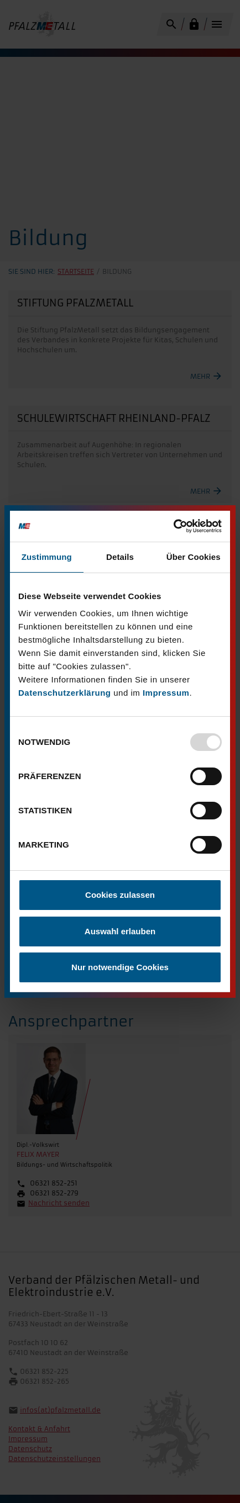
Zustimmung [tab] (47, 557)
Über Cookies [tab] (193, 557)
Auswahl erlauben (120, 931)
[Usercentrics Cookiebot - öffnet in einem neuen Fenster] (173, 526)
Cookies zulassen (120, 894)
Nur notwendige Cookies (120, 967)
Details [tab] (120, 557)
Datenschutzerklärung (64, 692)
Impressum (166, 692)
